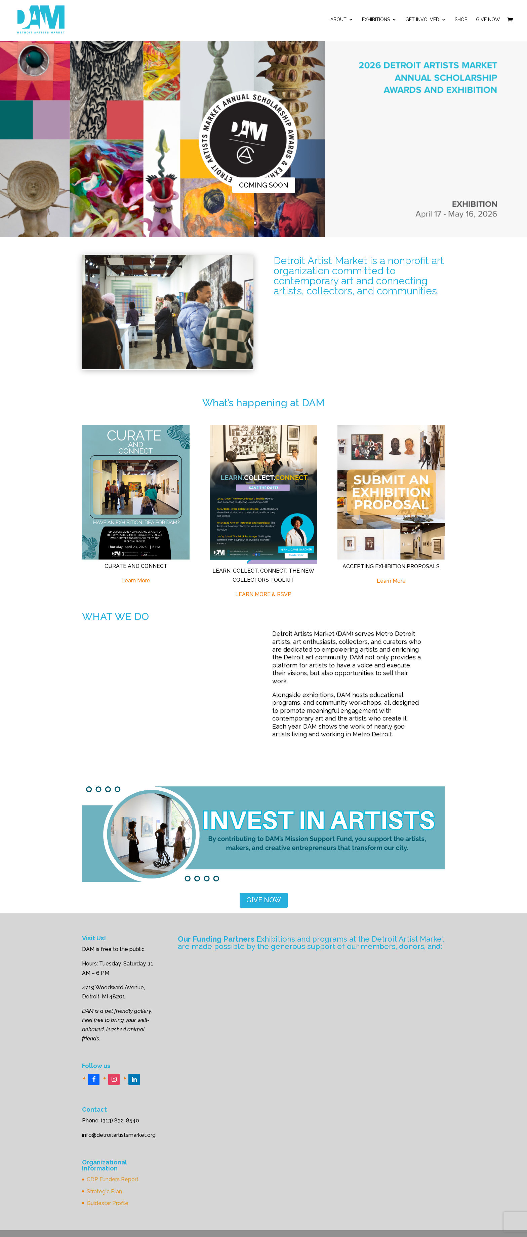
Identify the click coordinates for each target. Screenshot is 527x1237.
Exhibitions (376, 19)
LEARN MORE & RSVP (263, 594)
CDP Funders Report (112, 1179)
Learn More (135, 580)
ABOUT (338, 19)
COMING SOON (263, 185)
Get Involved (422, 19)
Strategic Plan (104, 1191)
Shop (461, 19)
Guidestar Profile (107, 1203)
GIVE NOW (263, 900)
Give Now (488, 19)
